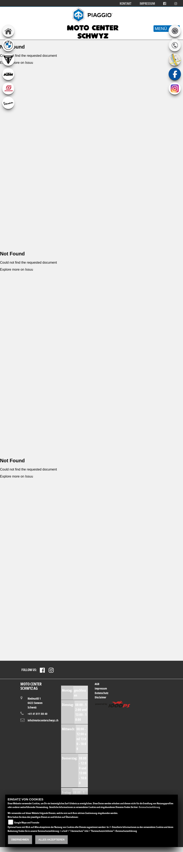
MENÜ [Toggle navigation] (166, 28)
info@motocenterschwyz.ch (39, 720)
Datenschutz (101, 693)
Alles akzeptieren (51, 839)
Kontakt (125, 4)
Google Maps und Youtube (26, 822)
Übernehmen (20, 839)
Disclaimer (100, 697)
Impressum (147, 4)
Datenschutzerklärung (149, 807)
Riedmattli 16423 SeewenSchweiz (35, 702)
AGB (97, 684)
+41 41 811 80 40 (37, 714)
